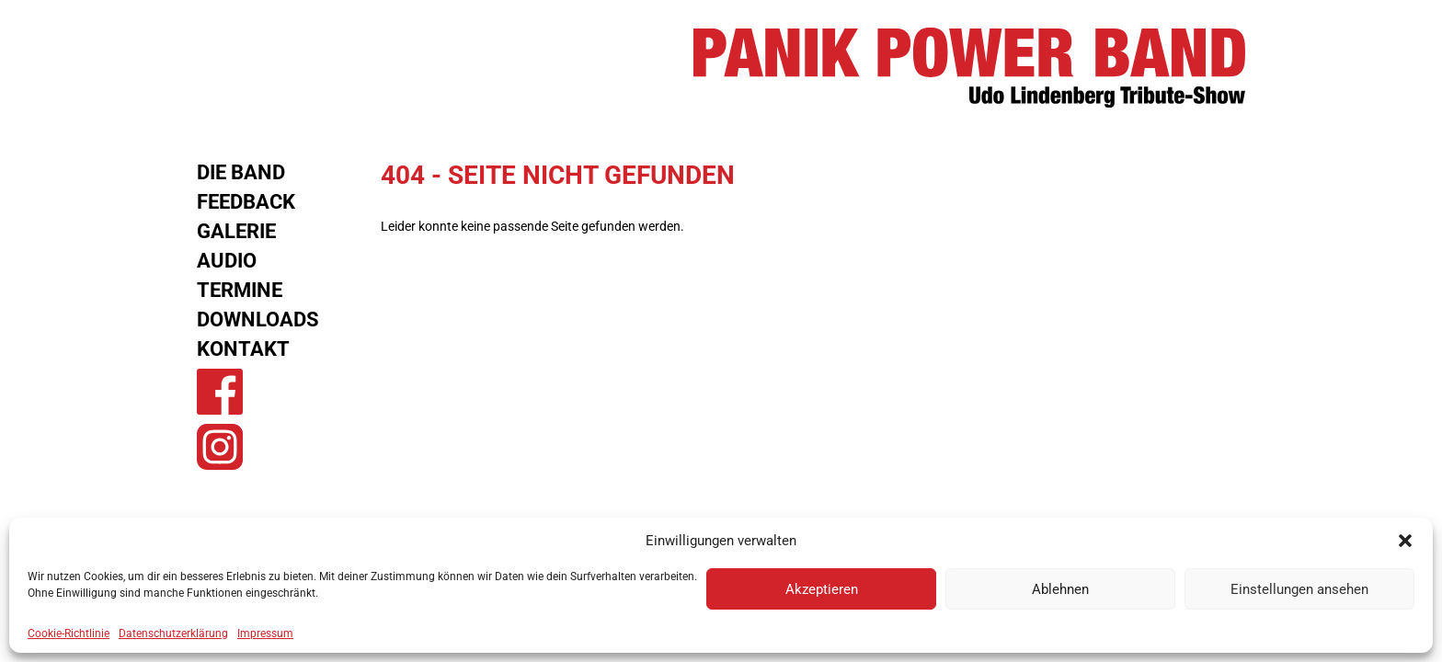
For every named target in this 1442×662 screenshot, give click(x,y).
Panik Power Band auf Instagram (220, 447)
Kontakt (243, 348)
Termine (239, 290)
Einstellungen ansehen (1299, 589)
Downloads (258, 319)
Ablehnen (1060, 589)
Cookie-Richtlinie (68, 633)
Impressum (265, 633)
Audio (227, 260)
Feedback (246, 201)
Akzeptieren (821, 589)
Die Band (241, 172)
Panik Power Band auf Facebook (220, 392)
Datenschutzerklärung (173, 633)
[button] (1405, 540)
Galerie (236, 231)
